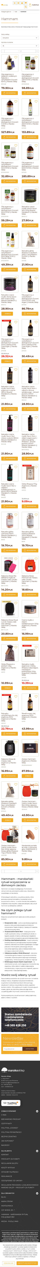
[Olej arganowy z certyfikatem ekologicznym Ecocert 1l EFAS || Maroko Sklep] (9, 122)
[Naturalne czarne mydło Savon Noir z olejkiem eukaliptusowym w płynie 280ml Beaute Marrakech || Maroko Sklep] (9, 489)
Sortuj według (5, 34)
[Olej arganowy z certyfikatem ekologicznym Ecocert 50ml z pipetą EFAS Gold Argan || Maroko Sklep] (30, 343)
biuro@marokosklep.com (12, 1082)
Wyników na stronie (7, 42)
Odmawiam (8, 1263)
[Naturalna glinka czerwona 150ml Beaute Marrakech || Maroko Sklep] (9, 534)
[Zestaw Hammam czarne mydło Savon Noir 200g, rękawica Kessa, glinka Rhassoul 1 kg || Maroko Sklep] (9, 849)
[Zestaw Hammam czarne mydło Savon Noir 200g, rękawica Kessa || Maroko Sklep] (30, 804)
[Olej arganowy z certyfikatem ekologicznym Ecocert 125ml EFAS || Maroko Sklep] (30, 78)
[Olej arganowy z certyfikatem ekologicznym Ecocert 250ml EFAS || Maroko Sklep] (30, 122)
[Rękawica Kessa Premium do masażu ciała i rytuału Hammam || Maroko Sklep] (29, 579)
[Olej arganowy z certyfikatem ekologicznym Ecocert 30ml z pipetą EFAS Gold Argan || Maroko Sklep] (9, 343)
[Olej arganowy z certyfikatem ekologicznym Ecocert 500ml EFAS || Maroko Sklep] (30, 166)
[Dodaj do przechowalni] (15, 58)
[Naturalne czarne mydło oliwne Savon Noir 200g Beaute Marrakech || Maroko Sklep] (29, 210)
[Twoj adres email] (12, 1049)
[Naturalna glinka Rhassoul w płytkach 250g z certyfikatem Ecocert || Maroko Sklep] (29, 254)
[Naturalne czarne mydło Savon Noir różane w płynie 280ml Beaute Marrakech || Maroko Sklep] (9, 438)
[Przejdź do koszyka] (35, 5)
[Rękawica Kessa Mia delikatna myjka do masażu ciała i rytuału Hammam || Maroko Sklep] (9, 579)
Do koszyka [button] (10, 93)
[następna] (37, 51)
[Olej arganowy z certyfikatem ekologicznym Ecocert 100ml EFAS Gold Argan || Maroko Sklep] (30, 298)
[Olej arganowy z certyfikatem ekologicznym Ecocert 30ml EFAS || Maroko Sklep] (9, 166)
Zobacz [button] (8, 313)
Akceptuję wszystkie (27, 1263)
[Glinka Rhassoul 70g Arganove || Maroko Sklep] (29, 486)
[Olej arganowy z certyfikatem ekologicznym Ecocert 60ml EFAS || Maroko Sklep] (9, 210)
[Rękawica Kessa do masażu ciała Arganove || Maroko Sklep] (8, 761)
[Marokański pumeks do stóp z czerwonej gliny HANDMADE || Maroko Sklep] (29, 848)
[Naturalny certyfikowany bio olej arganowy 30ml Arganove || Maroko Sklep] (9, 717)
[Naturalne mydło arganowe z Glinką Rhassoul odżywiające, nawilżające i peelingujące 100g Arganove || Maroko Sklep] (30, 669)
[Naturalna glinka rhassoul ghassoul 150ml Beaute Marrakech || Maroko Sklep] (29, 535)
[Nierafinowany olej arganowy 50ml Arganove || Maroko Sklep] (29, 716)
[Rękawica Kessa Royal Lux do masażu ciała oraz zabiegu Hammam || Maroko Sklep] (9, 623)
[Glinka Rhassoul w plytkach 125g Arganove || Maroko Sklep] (8, 667)
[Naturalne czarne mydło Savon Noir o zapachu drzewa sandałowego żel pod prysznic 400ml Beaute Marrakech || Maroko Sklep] (30, 392)
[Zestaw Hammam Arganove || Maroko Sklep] (29, 761)
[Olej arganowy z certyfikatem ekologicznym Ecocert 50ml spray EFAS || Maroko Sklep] (9, 254)
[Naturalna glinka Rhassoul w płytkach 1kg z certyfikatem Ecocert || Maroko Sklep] (9, 805)
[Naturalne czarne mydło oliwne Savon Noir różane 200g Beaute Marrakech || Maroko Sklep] (9, 298)
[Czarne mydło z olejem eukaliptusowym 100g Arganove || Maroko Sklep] (30, 623)
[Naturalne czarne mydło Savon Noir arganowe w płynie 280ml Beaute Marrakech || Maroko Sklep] (9, 391)
